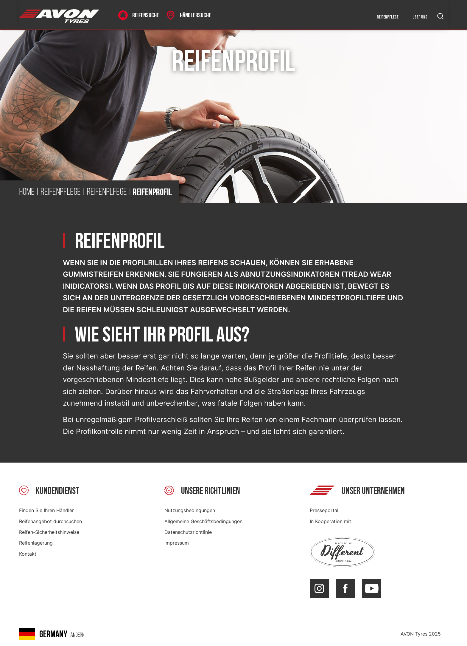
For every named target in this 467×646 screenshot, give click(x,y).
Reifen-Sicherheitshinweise (49, 532)
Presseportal (324, 510)
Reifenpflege (387, 17)
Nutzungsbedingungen (189, 510)
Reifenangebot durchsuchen (50, 521)
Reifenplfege (107, 192)
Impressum (176, 543)
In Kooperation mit (330, 521)
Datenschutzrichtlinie (188, 532)
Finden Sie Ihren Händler (46, 510)
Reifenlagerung (36, 543)
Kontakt (27, 554)
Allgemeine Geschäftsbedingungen (203, 521)
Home (27, 192)
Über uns (419, 17)
